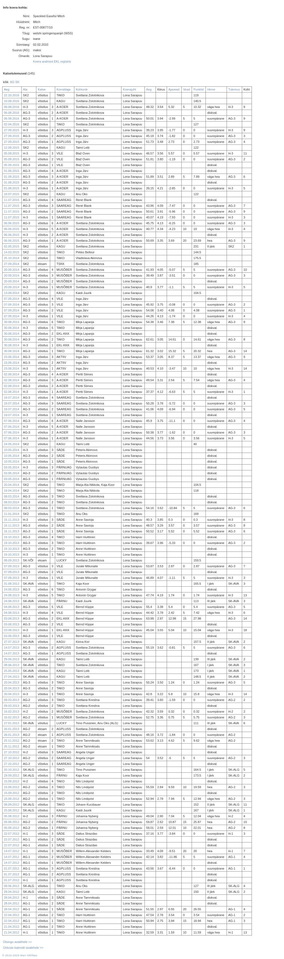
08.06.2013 (11, 665)
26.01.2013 (11, 729)
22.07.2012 (11, 833)
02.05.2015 (11, 246)
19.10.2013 (11, 537)
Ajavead (173, 89)
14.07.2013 (11, 647)
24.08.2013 (11, 589)
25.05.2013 (11, 670)
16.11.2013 (11, 519)
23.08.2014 (11, 357)
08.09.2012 (11, 804)
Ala (25, 89)
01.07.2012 (11, 868)
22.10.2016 (11, 95)
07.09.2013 (11, 566)
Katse (41, 89)
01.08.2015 (11, 170)
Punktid (198, 89)
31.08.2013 (11, 583)
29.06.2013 (11, 659)
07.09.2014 (11, 298)
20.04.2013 (11, 682)
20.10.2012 (11, 769)
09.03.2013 (11, 700)
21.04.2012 (11, 926)
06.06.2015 (11, 223)
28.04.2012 (11, 897)
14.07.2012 (11, 851)
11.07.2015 (11, 200)
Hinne (211, 89)
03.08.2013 (11, 618)
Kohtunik (82, 89)
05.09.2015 (11, 153)
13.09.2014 (11, 293)
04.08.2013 (11, 607)
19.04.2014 (11, 490)
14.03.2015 (11, 252)
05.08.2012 (11, 816)
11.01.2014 (11, 513)
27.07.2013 (11, 641)
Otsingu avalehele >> (17, 941)
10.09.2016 (11, 101)
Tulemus (234, 89)
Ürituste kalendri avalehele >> (23, 947)
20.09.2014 (11, 269)
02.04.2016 (11, 124)
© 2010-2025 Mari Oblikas (19, 955)
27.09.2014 (11, 263)
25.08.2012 (11, 810)
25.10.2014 (11, 258)
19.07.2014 (11, 397)
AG (12, 82)
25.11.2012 (11, 740)
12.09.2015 (11, 147)
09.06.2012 (11, 886)
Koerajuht (129, 89)
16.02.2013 (11, 711)
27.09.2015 (11, 130)
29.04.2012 (11, 891)
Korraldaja (63, 89)
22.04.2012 (11, 915)
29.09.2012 (11, 775)
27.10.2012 (11, 752)
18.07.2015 (11, 194)
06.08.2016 (11, 107)
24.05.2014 (11, 444)
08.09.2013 (11, 560)
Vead (186, 89)
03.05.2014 (11, 467)
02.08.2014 (11, 374)
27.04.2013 (11, 676)
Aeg (6, 89)
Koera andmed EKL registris (52, 61)
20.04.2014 (11, 484)
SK (17, 82)
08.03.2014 (11, 496)
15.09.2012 (11, 781)
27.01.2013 (11, 723)
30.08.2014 (11, 322)
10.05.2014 (11, 450)
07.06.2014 (11, 420)
